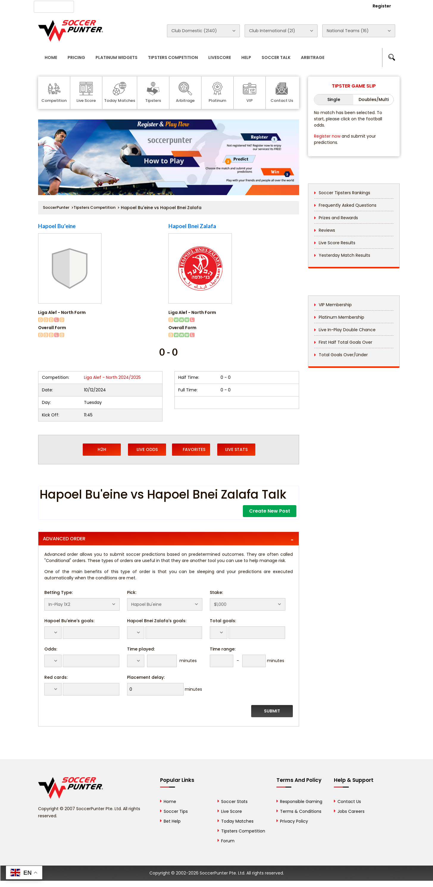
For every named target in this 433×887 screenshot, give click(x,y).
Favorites (191, 449)
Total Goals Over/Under (343, 355)
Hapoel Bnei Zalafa (192, 226)
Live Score (231, 811)
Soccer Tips (176, 811)
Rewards (207, 6)
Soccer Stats (234, 801)
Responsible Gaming (301, 801)
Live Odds (147, 449)
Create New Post (269, 511)
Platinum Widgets (116, 57)
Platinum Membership (341, 317)
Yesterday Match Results (344, 255)
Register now (327, 136)
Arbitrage (312, 57)
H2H (102, 449)
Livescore (219, 57)
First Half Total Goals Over (345, 342)
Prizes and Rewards (338, 218)
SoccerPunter (56, 207)
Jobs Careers (351, 811)
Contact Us (175, 6)
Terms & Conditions (300, 811)
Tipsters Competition (173, 57)
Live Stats (236, 449)
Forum (228, 841)
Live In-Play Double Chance (347, 330)
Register (382, 6)
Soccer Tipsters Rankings (344, 193)
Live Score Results (337, 243)
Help (246, 57)
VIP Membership (335, 305)
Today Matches (237, 821)
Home (51, 57)
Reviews (327, 230)
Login (349, 6)
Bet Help (172, 821)
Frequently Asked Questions (347, 205)
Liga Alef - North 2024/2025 (112, 377)
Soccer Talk (276, 57)
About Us (94, 6)
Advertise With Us (133, 6)
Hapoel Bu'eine (57, 226)
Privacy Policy (294, 821)
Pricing (76, 57)
